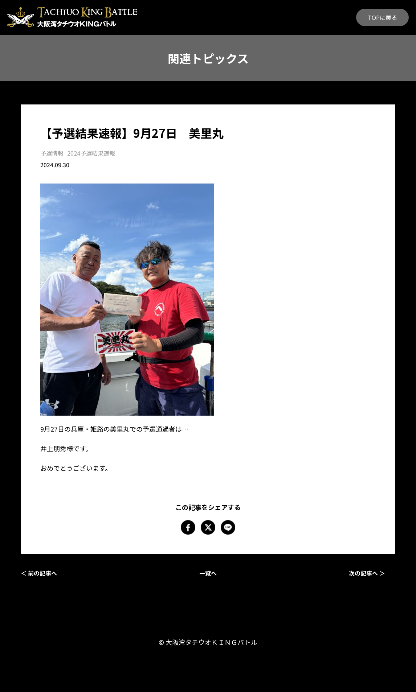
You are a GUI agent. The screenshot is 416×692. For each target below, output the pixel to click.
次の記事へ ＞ (367, 573)
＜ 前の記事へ (39, 573)
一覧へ (208, 573)
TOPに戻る (382, 17)
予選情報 (52, 153)
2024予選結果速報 (91, 153)
